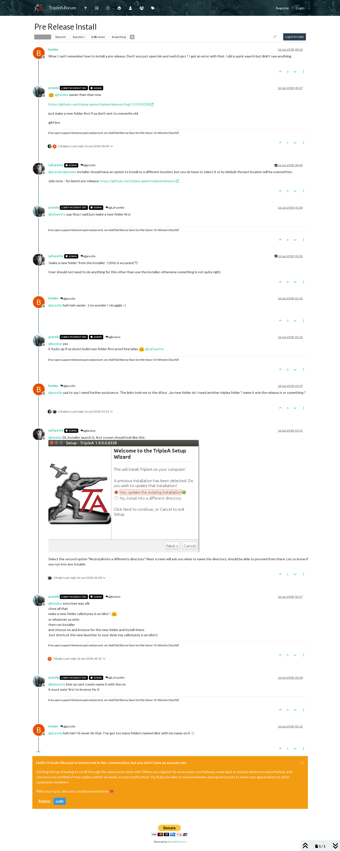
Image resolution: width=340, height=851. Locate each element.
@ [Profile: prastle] (55, 172)
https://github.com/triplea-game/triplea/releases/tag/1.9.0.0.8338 (100, 104)
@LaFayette (114, 207)
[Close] (302, 762)
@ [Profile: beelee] (61, 94)
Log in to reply (294, 36)
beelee (53, 49)
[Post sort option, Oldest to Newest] (275, 36)
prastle (53, 88)
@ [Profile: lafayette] (56, 214)
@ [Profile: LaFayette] (154, 349)
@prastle (88, 165)
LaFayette (55, 165)
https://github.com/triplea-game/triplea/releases (139, 181)
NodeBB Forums (177, 841)
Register (45, 801)
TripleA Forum (62, 7)
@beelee (112, 337)
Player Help (43, 36)
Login (59, 801)
